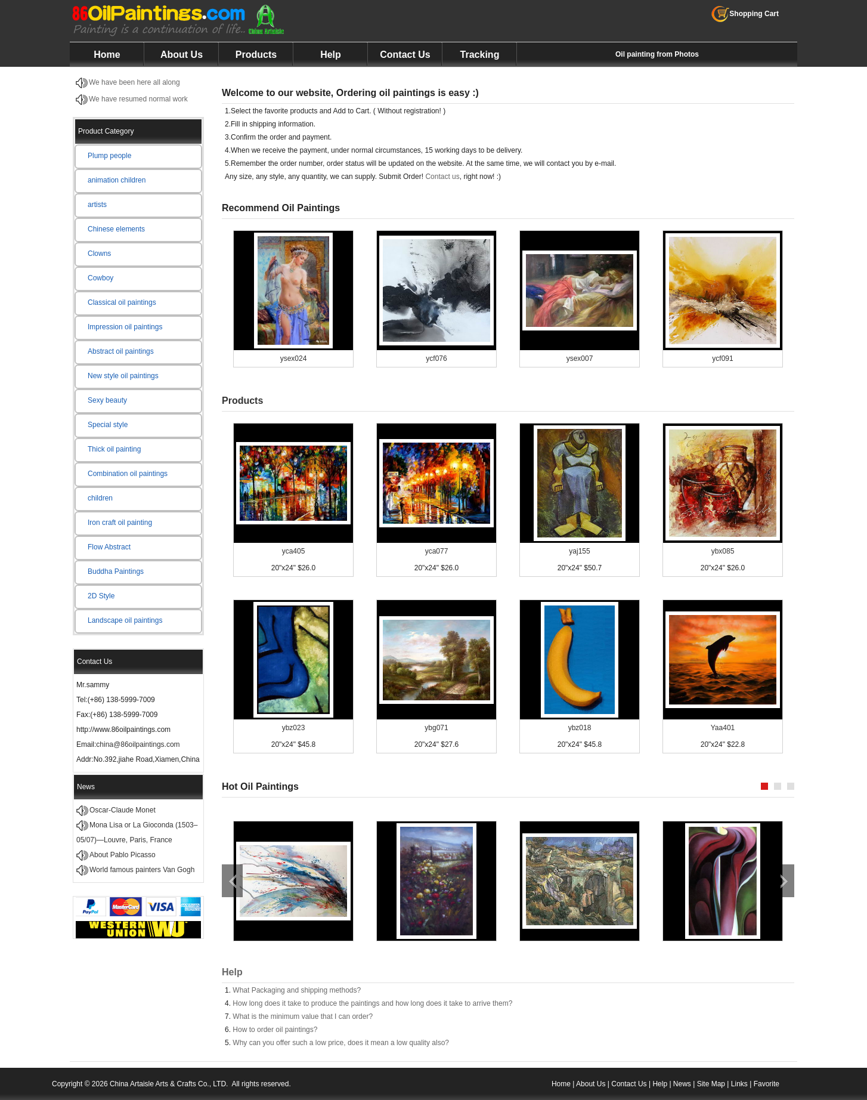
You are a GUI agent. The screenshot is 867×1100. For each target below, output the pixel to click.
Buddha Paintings (116, 571)
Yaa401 (723, 728)
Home (107, 55)
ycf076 (436, 358)
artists (97, 204)
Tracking (480, 55)
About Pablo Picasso (122, 855)
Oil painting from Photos (657, 54)
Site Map (711, 1084)
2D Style (101, 596)
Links (739, 1084)
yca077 (436, 551)
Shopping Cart (745, 14)
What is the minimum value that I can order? (303, 1016)
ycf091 (722, 358)
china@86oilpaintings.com (137, 744)
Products (256, 55)
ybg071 (436, 728)
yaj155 (579, 551)
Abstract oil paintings (121, 351)
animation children (116, 180)
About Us (181, 55)
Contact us (442, 176)
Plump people (109, 156)
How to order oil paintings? (275, 1029)
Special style (108, 425)
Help (330, 55)
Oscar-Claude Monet (122, 810)
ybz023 (293, 728)
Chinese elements (116, 229)
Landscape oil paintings (125, 620)
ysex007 (579, 358)
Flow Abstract (109, 547)
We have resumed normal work (138, 99)
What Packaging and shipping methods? (297, 990)
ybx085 (723, 551)
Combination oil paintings (128, 473)
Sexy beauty (107, 400)
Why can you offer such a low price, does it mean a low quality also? (341, 1043)
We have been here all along (134, 82)
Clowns (99, 253)
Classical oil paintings (122, 302)
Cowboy (100, 278)
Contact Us (405, 55)
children (100, 498)
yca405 (293, 551)
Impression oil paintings (125, 327)
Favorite (766, 1084)
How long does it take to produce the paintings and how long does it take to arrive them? (372, 1003)
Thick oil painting (114, 449)
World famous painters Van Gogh (141, 870)
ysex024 (293, 358)
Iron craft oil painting (120, 522)
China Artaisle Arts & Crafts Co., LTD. (169, 1084)
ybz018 (580, 728)
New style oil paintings (123, 376)
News (682, 1084)
